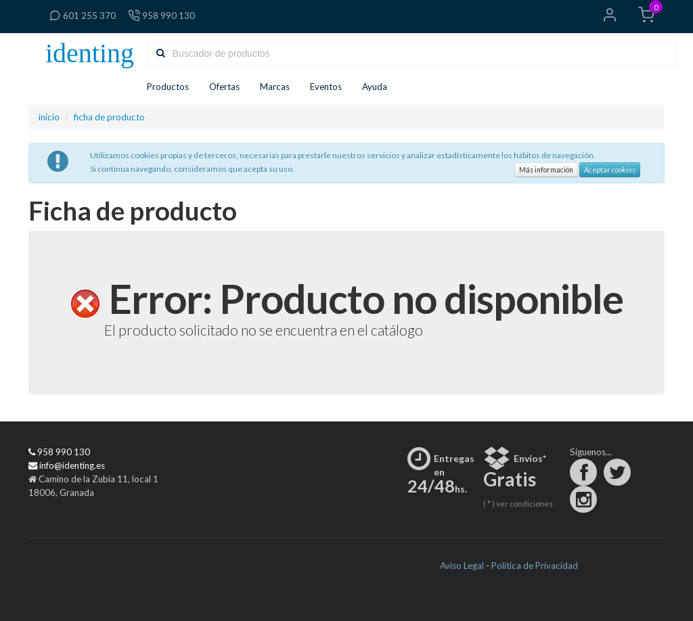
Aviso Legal (462, 565)
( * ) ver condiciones (518, 503)
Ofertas (224, 86)
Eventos (326, 86)
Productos (168, 86)
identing (89, 53)
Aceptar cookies (609, 170)
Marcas (275, 86)
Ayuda (379, 86)
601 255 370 (82, 15)
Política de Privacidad (534, 565)
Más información (546, 170)
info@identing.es (66, 465)
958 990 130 (161, 15)
